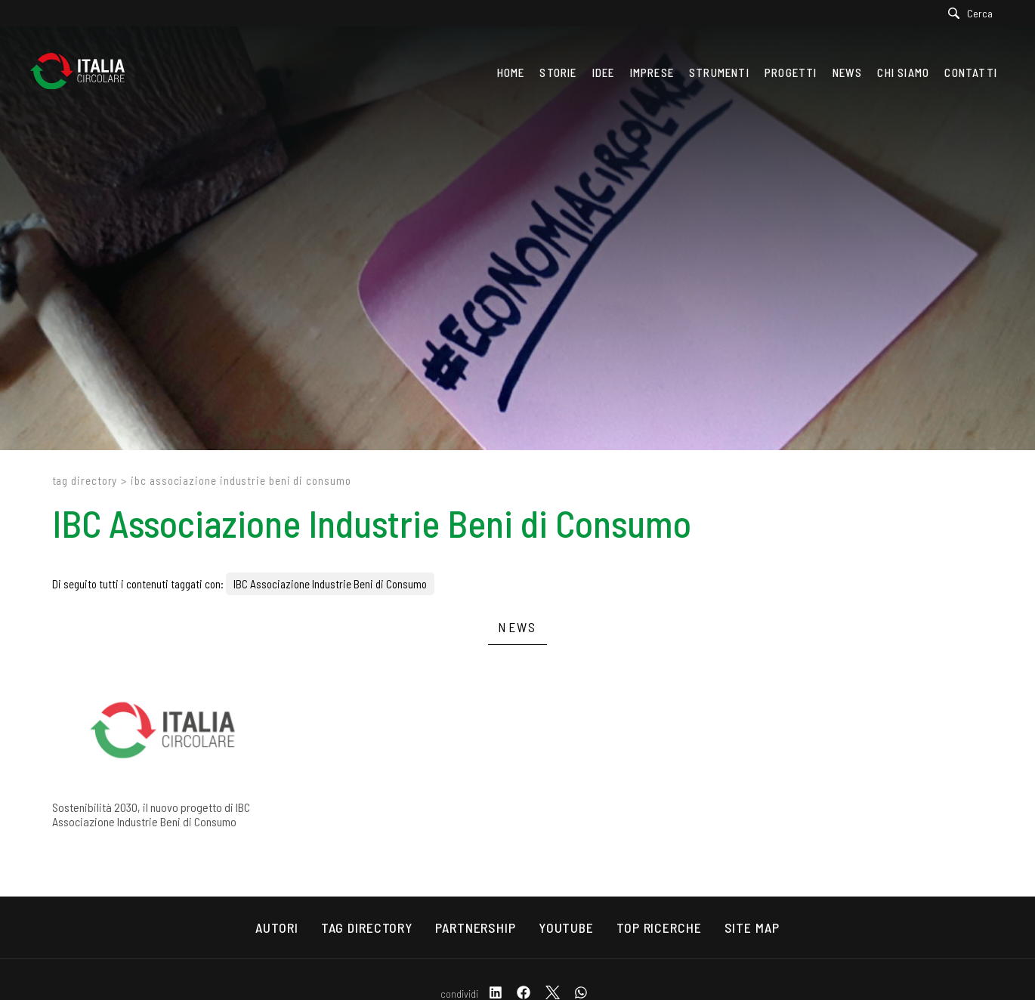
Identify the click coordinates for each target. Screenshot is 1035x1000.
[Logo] (85, 72)
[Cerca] (974, 13)
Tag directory (85, 480)
